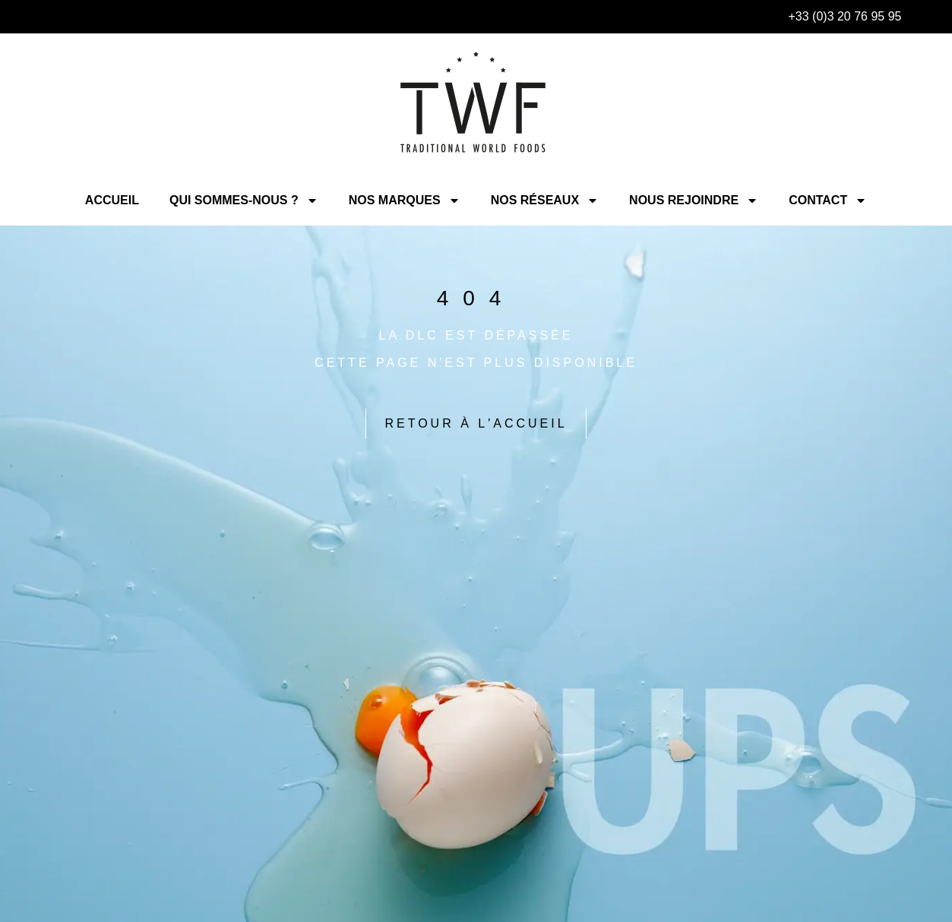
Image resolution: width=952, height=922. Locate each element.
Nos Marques (404, 200)
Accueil (112, 200)
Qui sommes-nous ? (243, 200)
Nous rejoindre (693, 200)
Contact (828, 200)
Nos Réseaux (545, 200)
